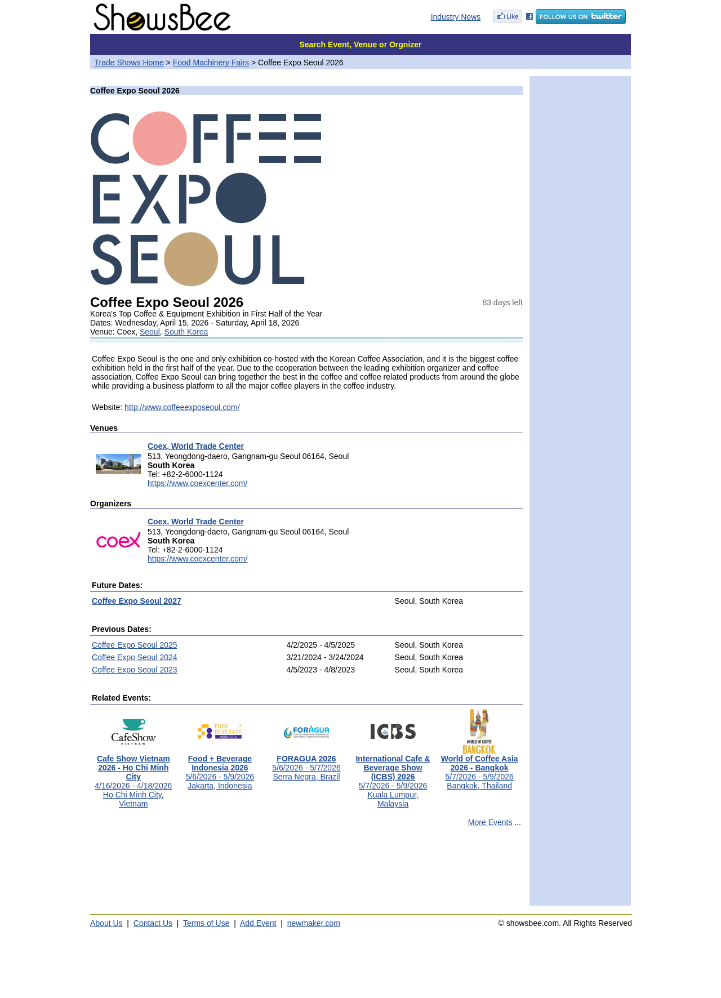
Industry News (456, 16)
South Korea (186, 331)
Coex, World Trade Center (196, 446)
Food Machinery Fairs (211, 62)
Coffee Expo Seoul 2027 (136, 600)
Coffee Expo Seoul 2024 (134, 657)
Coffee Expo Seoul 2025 (134, 644)
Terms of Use (206, 923)
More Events (490, 822)
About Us (106, 923)
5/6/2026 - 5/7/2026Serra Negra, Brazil (306, 764)
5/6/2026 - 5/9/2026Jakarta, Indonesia (220, 768)
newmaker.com (313, 923)
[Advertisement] (306, 871)
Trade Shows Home (129, 62)
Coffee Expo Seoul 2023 (134, 669)
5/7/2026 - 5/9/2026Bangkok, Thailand (479, 768)
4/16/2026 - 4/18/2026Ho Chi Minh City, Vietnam (133, 777)
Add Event (258, 923)
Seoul (150, 331)
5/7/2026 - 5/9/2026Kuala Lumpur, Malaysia (392, 777)
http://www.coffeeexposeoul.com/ (181, 407)
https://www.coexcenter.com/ (197, 483)
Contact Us (152, 923)
